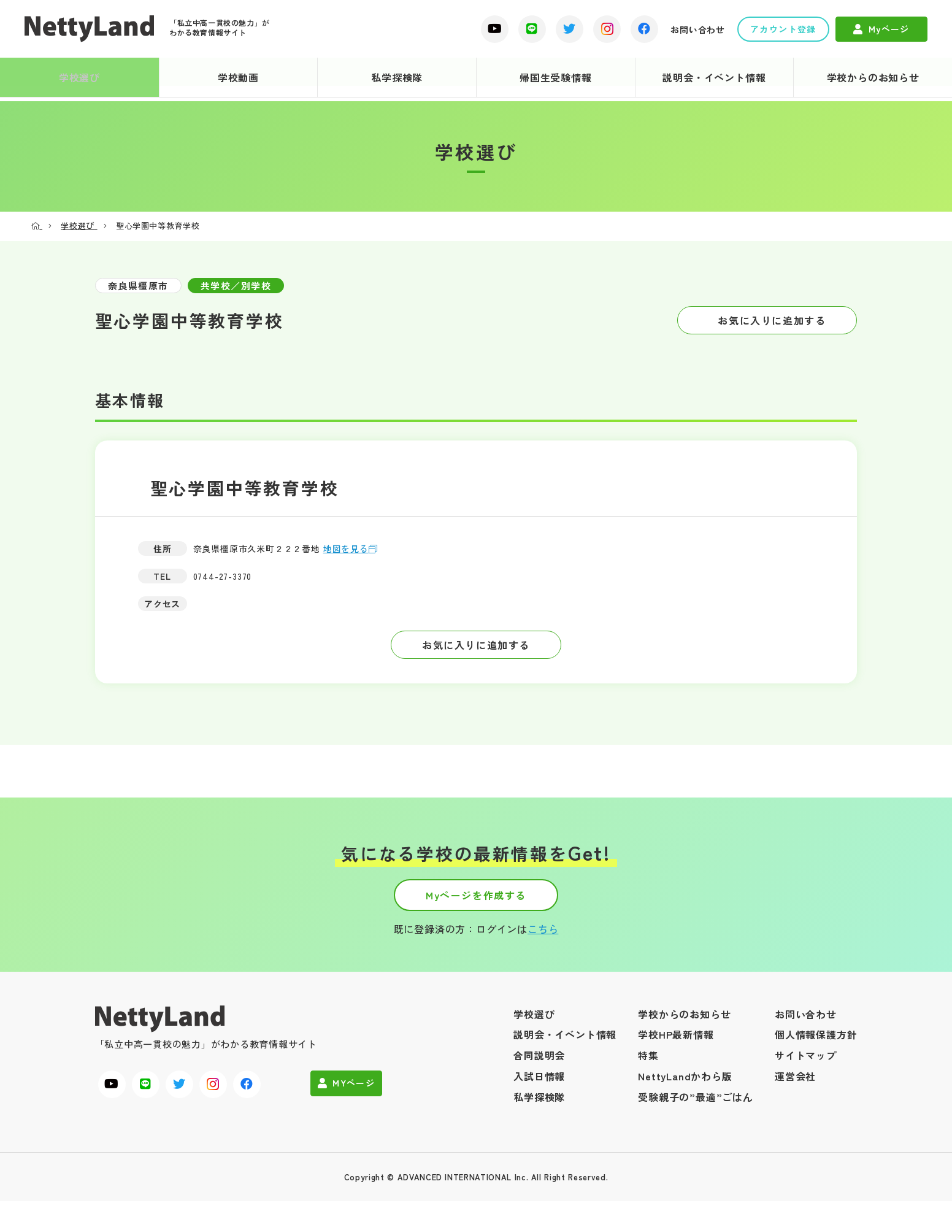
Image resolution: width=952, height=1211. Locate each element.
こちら (543, 938)
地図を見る (352, 548)
